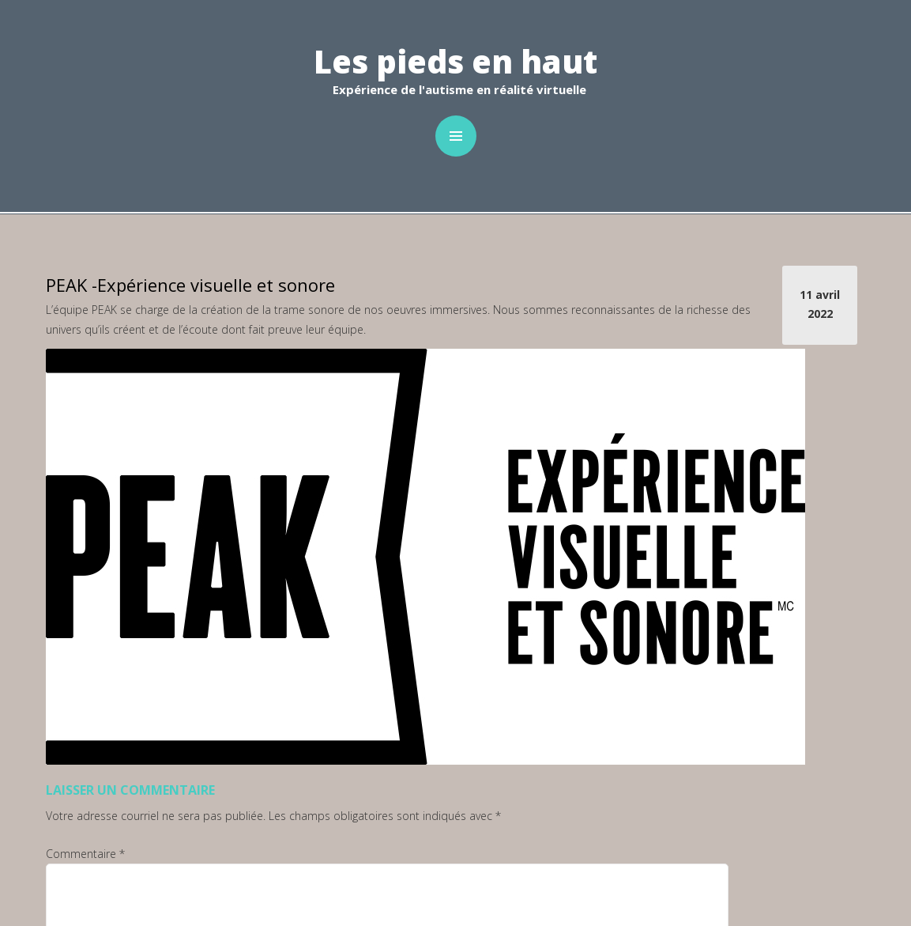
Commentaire (85, 853)
